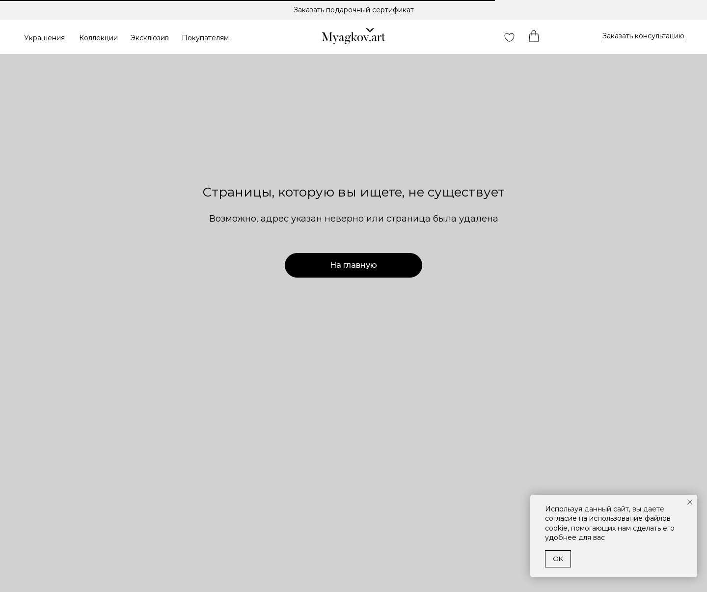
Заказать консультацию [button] (643, 35)
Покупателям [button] (205, 37)
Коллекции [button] (98, 37)
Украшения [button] (44, 37)
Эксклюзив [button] (150, 37)
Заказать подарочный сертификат (354, 9)
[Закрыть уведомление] (690, 502)
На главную (353, 265)
